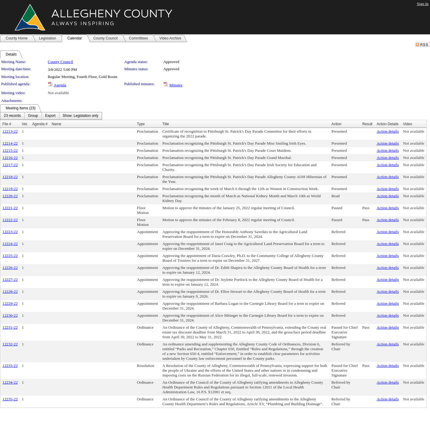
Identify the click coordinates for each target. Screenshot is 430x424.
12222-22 (10, 220)
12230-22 (10, 315)
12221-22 (10, 208)
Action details (388, 131)
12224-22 (10, 243)
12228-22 (10, 291)
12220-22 (10, 196)
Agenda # (39, 124)
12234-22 (10, 382)
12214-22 (10, 143)
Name (56, 124)
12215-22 (10, 150)
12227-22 (10, 279)
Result (367, 124)
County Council (60, 61)
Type (141, 124)
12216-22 (10, 157)
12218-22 (10, 177)
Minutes (175, 85)
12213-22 (10, 131)
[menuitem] (12, 116)
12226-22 (10, 267)
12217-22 (10, 165)
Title (165, 124)
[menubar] (51, 116)
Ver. (25, 124)
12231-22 (10, 327)
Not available (58, 93)
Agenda (60, 85)
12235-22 (10, 399)
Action (336, 124)
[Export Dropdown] (50, 116)
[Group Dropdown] (33, 116)
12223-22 (10, 231)
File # (6, 124)
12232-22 (10, 344)
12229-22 (10, 303)
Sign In (423, 3)
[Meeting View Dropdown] (80, 116)
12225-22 (10, 255)
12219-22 (10, 188)
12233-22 (10, 365)
